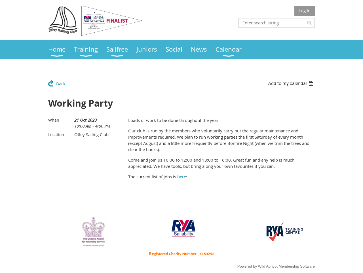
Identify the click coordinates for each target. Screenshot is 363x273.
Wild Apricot (268, 266)
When (53, 120)
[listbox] (291, 83)
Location (56, 134)
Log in (305, 10)
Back (61, 83)
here (181, 176)
